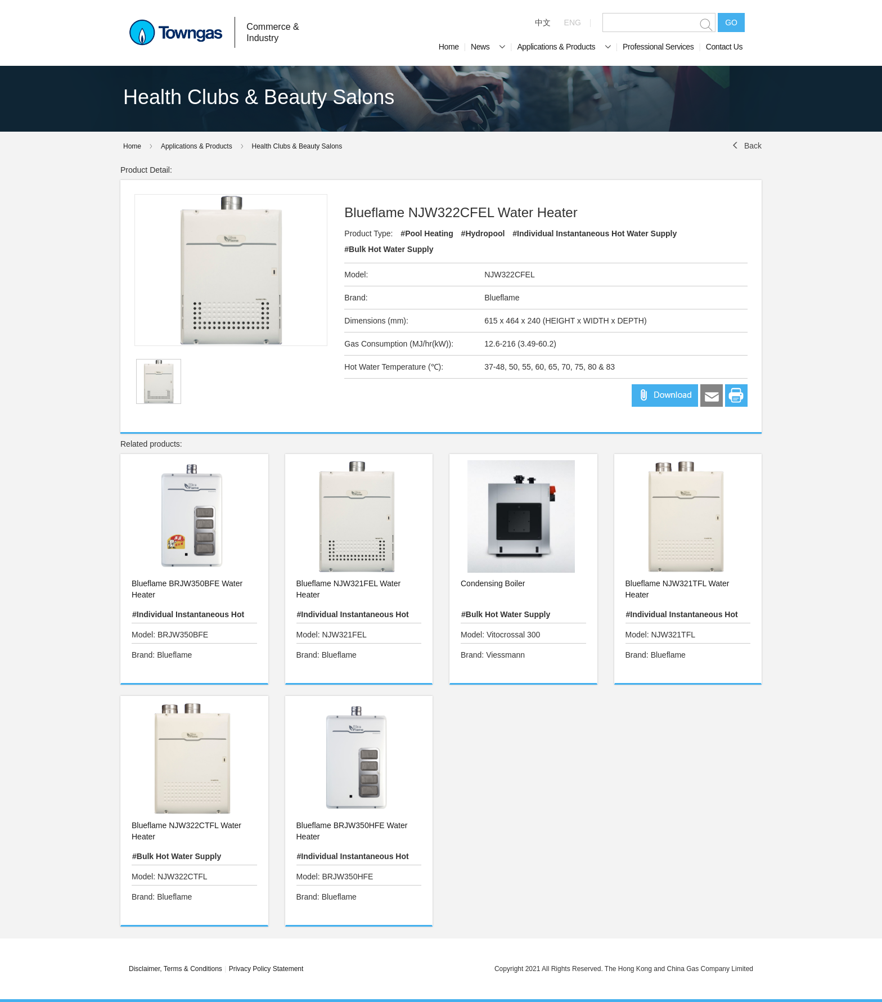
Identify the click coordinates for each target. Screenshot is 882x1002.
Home (449, 46)
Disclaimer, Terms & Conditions (175, 969)
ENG (572, 22)
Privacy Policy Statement (266, 969)
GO (731, 22)
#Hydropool (483, 233)
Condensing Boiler (493, 583)
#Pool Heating (426, 233)
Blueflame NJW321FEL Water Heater (348, 589)
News (488, 46)
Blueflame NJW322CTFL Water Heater (186, 831)
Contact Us (724, 46)
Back (753, 145)
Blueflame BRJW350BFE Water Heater (187, 589)
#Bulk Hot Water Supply (388, 249)
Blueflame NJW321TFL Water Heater (678, 589)
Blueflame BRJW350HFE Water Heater (352, 831)
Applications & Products (563, 46)
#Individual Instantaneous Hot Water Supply (594, 233)
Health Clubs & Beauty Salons (297, 146)
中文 (543, 22)
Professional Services (658, 46)
